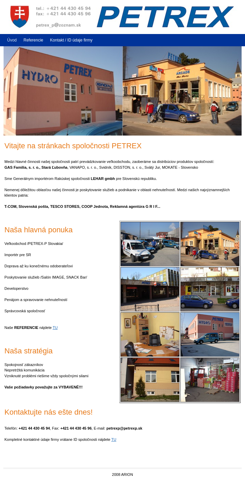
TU (55, 328)
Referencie (33, 40)
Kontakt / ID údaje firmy (71, 40)
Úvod (12, 40)
